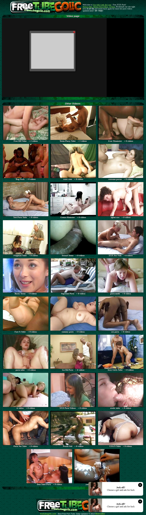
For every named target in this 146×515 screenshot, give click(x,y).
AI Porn (112, 7)
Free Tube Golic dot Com (102, 5)
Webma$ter (100, 514)
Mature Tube (87, 7)
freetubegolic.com (48, 514)
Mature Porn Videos (100, 7)
